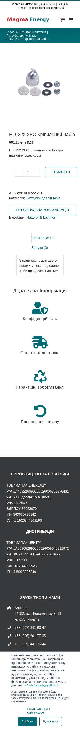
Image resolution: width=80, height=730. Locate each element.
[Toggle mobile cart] (63, 20)
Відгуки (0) (40, 248)
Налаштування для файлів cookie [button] (38, 710)
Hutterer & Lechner (40, 217)
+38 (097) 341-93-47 (30, 627)
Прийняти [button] (27, 721)
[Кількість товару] (28, 172)
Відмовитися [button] (50, 721)
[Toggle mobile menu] (71, 20)
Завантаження (43, 238)
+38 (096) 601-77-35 (30, 636)
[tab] (43, 238)
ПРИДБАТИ (61, 172)
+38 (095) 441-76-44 (30, 644)
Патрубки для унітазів (43, 198)
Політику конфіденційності (42, 685)
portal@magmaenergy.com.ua (46, 7)
